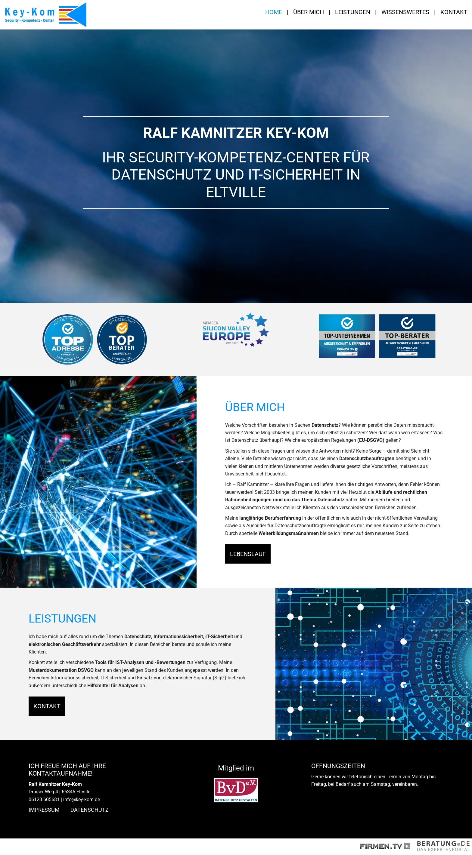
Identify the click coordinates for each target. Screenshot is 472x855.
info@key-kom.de (81, 799)
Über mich (308, 12)
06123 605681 (44, 799)
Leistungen (352, 12)
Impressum (44, 810)
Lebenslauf (248, 554)
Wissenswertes (405, 12)
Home (273, 12)
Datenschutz (89, 810)
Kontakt (453, 12)
